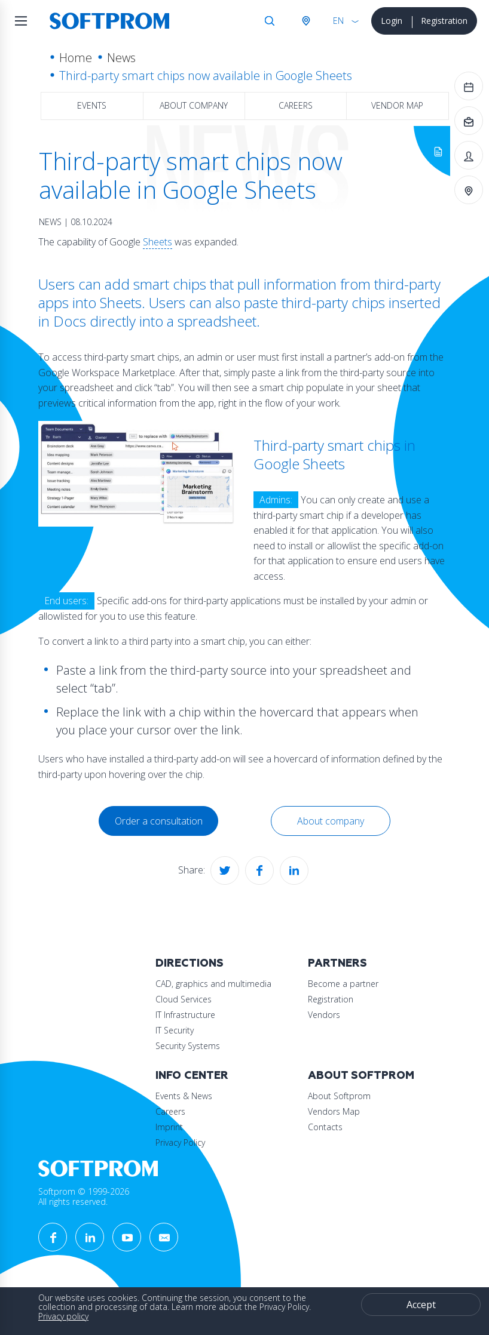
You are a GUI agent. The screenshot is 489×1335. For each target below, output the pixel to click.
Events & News (183, 1096)
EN (338, 20)
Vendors (324, 1014)
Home (75, 58)
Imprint (169, 1127)
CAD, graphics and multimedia (213, 983)
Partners (337, 963)
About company (194, 105)
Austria (305, 21)
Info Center (191, 1075)
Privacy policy (63, 1316)
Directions (189, 963)
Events (91, 105)
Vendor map (397, 105)
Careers (296, 105)
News (121, 58)
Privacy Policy (180, 1142)
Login (391, 20)
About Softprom (361, 1075)
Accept (421, 1304)
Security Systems (187, 1045)
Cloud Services (183, 999)
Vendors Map (334, 1111)
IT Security (174, 1030)
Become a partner (343, 983)
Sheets (157, 241)
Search (270, 21)
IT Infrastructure (185, 1014)
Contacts (325, 1127)
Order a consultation (159, 821)
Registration (444, 20)
